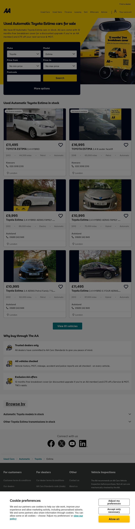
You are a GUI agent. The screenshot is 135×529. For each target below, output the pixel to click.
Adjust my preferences (114, 502)
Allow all (114, 519)
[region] (67, 510)
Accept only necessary (114, 510)
